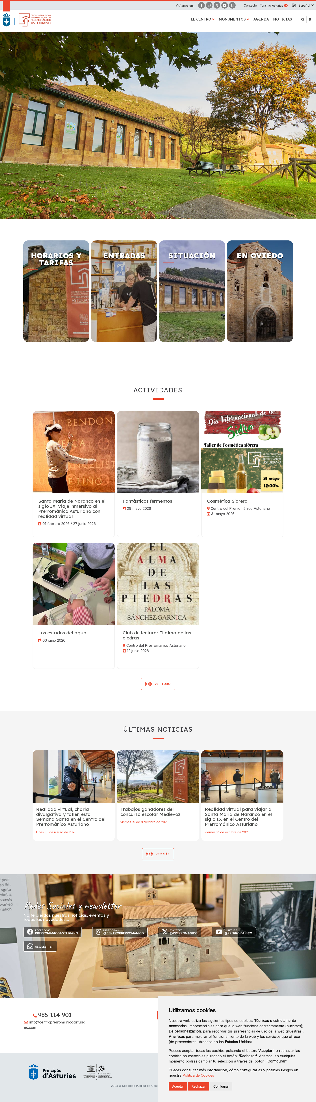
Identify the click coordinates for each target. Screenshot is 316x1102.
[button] (306, 5)
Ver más (162, 854)
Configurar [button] (221, 1086)
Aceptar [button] (178, 1086)
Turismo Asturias (271, 5)
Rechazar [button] (198, 1086)
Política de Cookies (198, 1075)
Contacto (250, 5)
